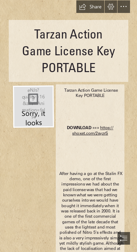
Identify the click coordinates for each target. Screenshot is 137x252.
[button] (90, 6)
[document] (68, 126)
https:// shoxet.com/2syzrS (92, 130)
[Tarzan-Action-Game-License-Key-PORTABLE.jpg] (33, 106)
